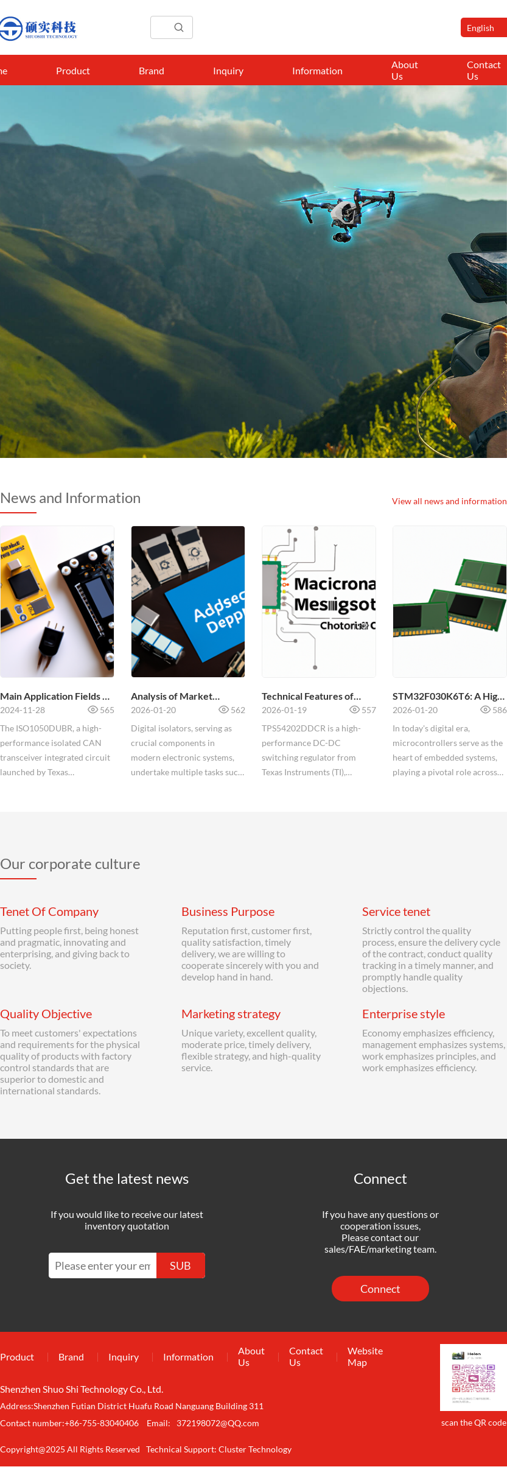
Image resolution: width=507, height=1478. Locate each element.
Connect (380, 1288)
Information (317, 70)
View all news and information (449, 501)
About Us (404, 70)
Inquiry (228, 70)
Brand (151, 70)
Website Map (365, 1356)
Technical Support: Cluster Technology (219, 1449)
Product (73, 70)
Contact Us (306, 1356)
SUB (180, 1265)
